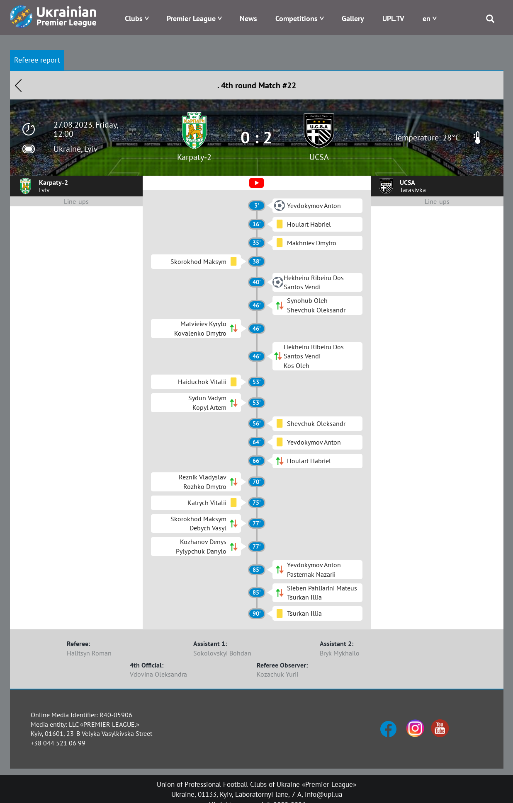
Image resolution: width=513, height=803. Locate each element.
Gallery (353, 18)
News (248, 18)
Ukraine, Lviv (75, 148)
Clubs (134, 18)
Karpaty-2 (194, 157)
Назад (18, 85)
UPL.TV (393, 18)
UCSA (319, 157)
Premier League (191, 18)
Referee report (37, 60)
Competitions (296, 18)
